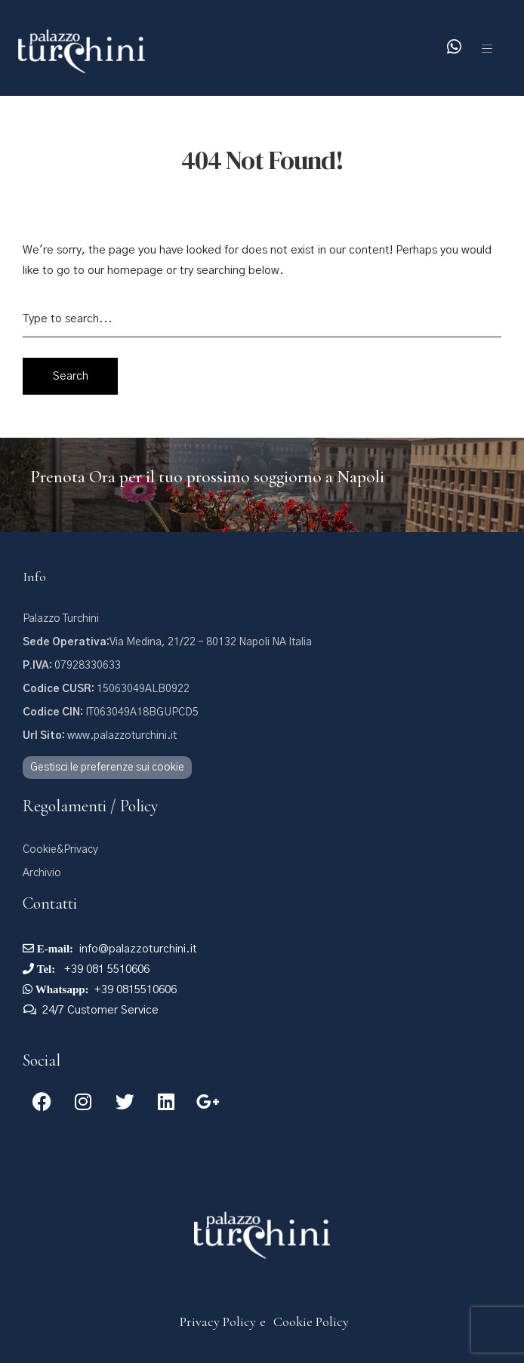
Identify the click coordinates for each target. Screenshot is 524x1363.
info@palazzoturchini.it (138, 949)
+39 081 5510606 (105, 969)
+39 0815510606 (135, 989)
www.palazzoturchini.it (100, 736)
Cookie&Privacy (60, 850)
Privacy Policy (218, 1321)
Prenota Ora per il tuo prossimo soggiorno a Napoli (207, 477)
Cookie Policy (311, 1321)
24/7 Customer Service (100, 1010)
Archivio (42, 873)
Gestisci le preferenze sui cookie (107, 767)
